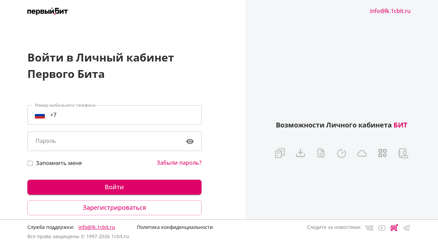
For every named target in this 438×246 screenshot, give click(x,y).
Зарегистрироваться (114, 208)
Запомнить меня (59, 163)
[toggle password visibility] (190, 141)
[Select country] (40, 115)
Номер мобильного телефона (65, 105)
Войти (114, 187)
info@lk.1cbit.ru (390, 11)
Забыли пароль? (179, 162)
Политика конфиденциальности (175, 227)
